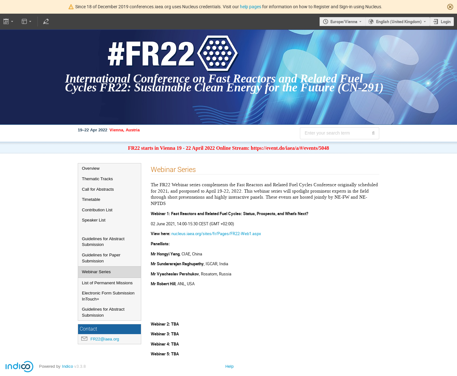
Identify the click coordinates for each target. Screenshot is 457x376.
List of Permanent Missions (107, 282)
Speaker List (93, 220)
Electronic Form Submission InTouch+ (108, 296)
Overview (91, 168)
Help (229, 366)
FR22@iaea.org (104, 339)
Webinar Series (96, 271)
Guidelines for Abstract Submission (103, 241)
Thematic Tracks (97, 178)
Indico (67, 366)
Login (446, 21)
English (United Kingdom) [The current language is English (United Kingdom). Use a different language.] (399, 21)
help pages (250, 6)
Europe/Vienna (343, 21)
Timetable (91, 199)
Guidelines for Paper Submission (101, 258)
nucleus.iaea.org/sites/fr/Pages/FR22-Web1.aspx (216, 233)
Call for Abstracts (98, 189)
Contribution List (97, 210)
